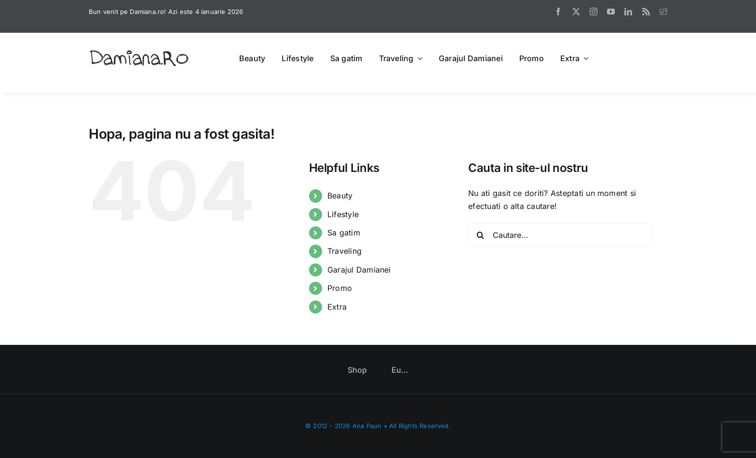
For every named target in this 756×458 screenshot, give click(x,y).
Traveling (344, 251)
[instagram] (593, 11)
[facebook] (558, 11)
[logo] (139, 51)
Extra (337, 307)
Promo (339, 288)
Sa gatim (343, 232)
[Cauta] (480, 235)
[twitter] (576, 11)
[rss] (646, 11)
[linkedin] (628, 11)
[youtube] (611, 11)
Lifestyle (343, 214)
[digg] (663, 11)
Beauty (339, 195)
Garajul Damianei (359, 270)
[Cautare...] (559, 235)
